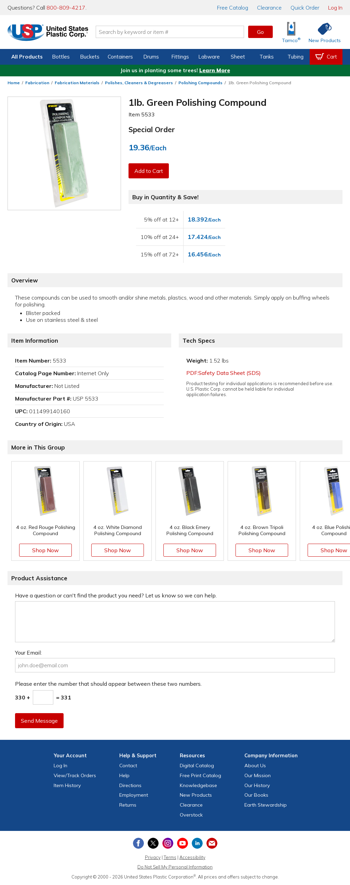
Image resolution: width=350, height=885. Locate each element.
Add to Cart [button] (148, 170)
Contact (128, 765)
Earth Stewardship (265, 805)
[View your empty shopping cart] (326, 57)
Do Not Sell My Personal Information (175, 867)
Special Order (152, 129)
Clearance (269, 7)
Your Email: (28, 652)
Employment (133, 795)
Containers (120, 56)
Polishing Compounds (200, 82)
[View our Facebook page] (138, 843)
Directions (130, 785)
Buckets (89, 56)
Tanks (266, 56)
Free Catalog (200, 775)
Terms (170, 857)
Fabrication (37, 82)
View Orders (75, 775)
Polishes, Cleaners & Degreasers (139, 82)
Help (124, 775)
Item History (67, 785)
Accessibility (192, 857)
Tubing (295, 56)
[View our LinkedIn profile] (197, 843)
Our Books (256, 795)
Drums (151, 56)
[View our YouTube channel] (182, 843)
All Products (27, 56)
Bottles (61, 56)
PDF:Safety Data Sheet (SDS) (223, 372)
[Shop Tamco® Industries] (291, 32)
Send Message (39, 720)
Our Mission (257, 775)
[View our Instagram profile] (168, 843)
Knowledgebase (198, 785)
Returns (127, 805)
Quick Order (305, 7)
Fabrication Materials (77, 82)
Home (14, 82)
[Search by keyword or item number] (170, 32)
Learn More (214, 70)
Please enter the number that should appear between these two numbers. (108, 683)
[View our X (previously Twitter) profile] (153, 843)
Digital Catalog (197, 765)
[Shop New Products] (322, 32)
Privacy (153, 857)
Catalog (232, 7)
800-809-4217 (65, 7)
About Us (255, 765)
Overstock (191, 815)
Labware (209, 56)
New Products (196, 795)
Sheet (238, 56)
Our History (257, 785)
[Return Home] (48, 33)
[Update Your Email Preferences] (212, 843)
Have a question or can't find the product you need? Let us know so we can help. (116, 595)
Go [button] (260, 31)
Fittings (180, 56)
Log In (335, 7)
